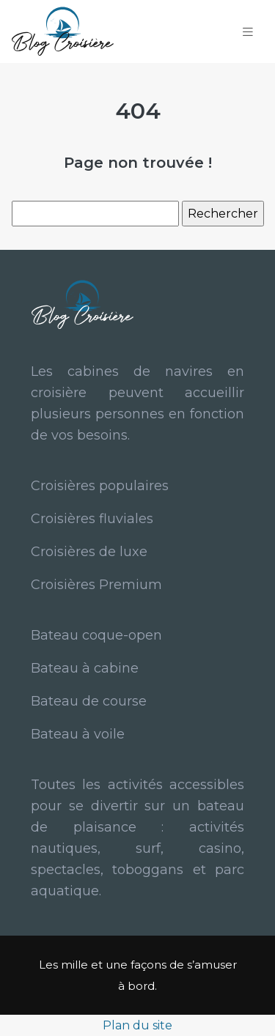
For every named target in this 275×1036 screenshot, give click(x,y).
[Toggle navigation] (248, 31)
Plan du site (137, 1025)
